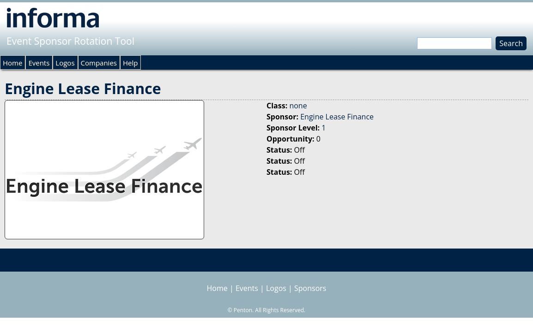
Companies (99, 62)
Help (130, 62)
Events (38, 62)
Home (12, 62)
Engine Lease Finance (337, 117)
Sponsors (310, 288)
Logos (64, 62)
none (298, 106)
